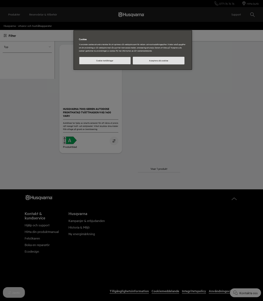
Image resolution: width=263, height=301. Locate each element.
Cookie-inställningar (104, 60)
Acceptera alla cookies (158, 60)
